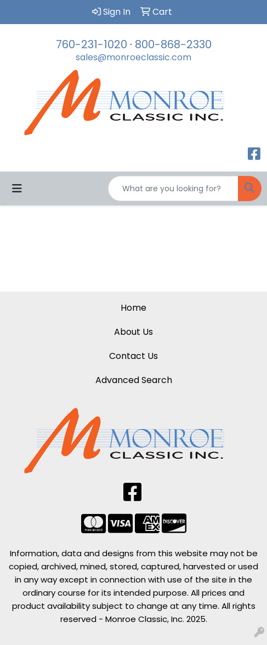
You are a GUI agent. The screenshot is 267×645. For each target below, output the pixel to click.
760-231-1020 (91, 44)
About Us (133, 332)
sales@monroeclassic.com (133, 57)
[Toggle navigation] (17, 188)
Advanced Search (133, 380)
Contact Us (133, 356)
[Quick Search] (173, 188)
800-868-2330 (173, 44)
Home (133, 307)
